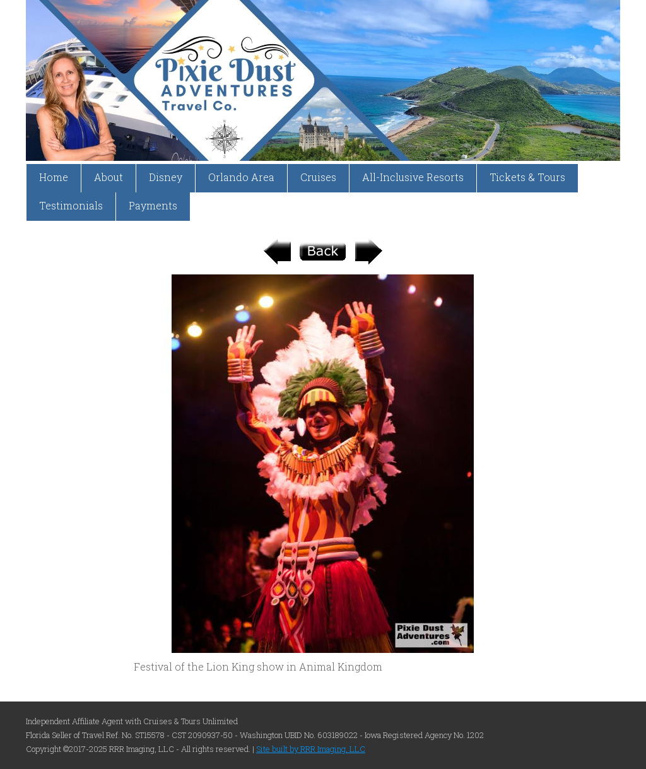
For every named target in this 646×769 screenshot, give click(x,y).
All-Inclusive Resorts (413, 177)
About (108, 177)
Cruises (318, 177)
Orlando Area (241, 177)
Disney (165, 177)
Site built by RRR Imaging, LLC (310, 749)
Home (53, 177)
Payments (153, 205)
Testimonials (71, 205)
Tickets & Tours (527, 177)
